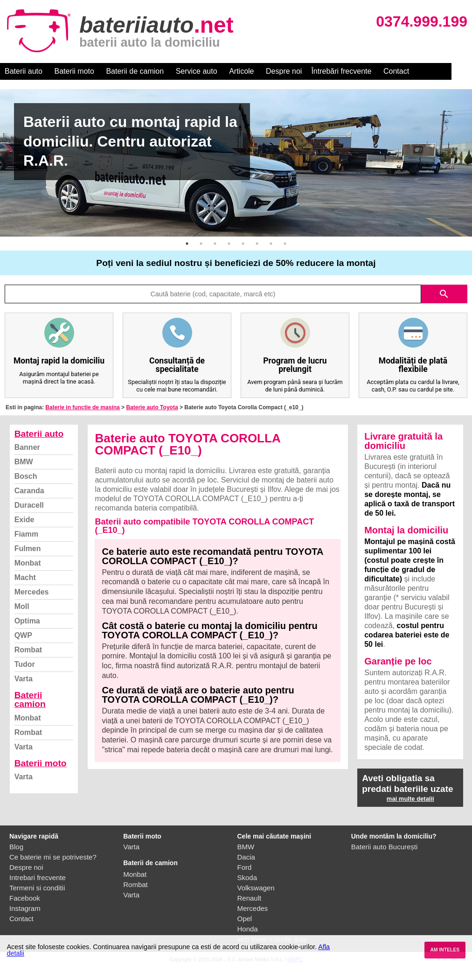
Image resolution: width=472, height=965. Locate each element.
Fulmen (27, 548)
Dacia (246, 857)
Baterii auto (23, 71)
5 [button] (243, 243)
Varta (23, 679)
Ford (244, 867)
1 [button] (187, 243)
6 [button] (257, 243)
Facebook (24, 898)
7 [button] (271, 243)
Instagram (25, 908)
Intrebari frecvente (37, 877)
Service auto (196, 71)
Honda (247, 929)
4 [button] (229, 243)
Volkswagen (256, 888)
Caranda (29, 491)
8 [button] (285, 243)
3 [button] (215, 243)
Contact (396, 71)
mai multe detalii (410, 798)
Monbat (27, 563)
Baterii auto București (384, 847)
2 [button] (201, 243)
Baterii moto (74, 71)
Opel (244, 919)
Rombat (28, 650)
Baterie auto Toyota (152, 407)
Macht (25, 577)
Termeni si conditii (37, 888)
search (444, 294)
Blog (16, 847)
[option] (236, 163)
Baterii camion (30, 699)
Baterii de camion (135, 71)
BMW (23, 462)
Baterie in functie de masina (82, 407)
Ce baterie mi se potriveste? (53, 857)
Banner (27, 447)
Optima (27, 621)
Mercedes (31, 592)
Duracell (29, 505)
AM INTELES (444, 949)
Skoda (247, 877)
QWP (23, 635)
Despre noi (284, 71)
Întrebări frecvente (341, 71)
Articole (241, 71)
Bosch (25, 476)
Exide (24, 520)
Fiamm (26, 534)
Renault (249, 898)
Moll (21, 606)
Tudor (24, 664)
